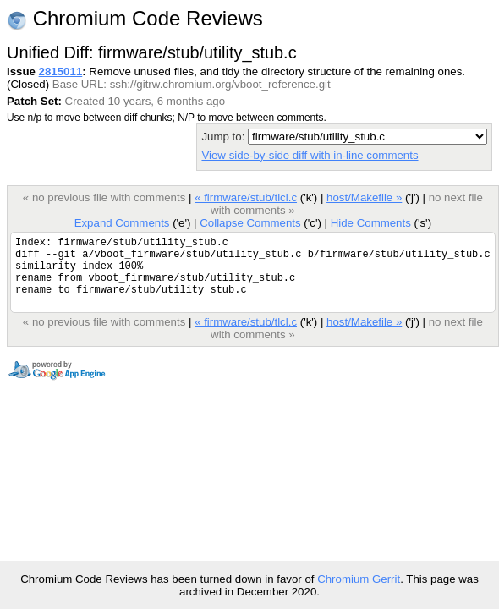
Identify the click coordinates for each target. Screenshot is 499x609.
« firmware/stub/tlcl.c (246, 197)
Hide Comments (371, 223)
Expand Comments (122, 223)
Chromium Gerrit (358, 579)
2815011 (61, 71)
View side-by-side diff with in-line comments (309, 155)
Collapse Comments (250, 223)
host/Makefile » (364, 197)
